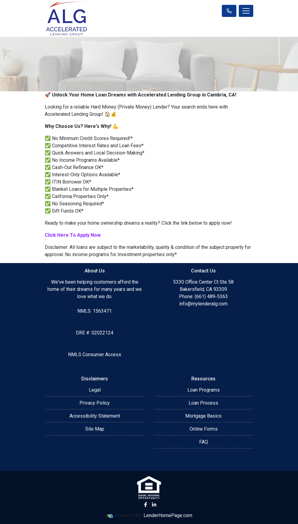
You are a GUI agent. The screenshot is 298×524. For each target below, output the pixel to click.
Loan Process (203, 403)
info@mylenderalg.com (203, 304)
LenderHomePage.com (168, 515)
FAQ (203, 442)
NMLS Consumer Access (94, 354)
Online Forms (203, 429)
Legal (95, 390)
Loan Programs (203, 390)
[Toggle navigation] (246, 11)
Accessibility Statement (95, 416)
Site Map (94, 429)
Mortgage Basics (203, 416)
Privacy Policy (94, 403)
